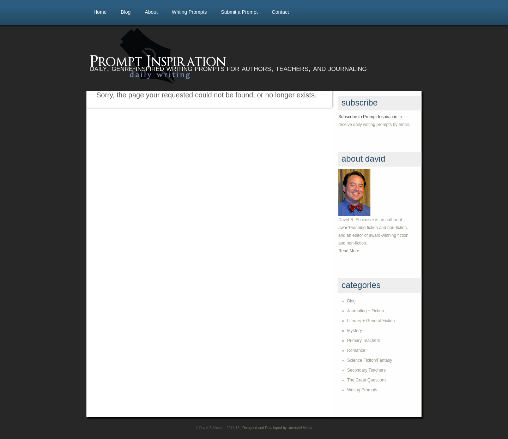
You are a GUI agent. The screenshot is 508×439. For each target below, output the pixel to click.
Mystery (354, 330)
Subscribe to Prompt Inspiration (367, 116)
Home (100, 12)
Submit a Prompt (239, 12)
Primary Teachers (363, 340)
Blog (126, 12)
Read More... (350, 250)
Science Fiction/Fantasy (369, 360)
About (151, 12)
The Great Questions (366, 380)
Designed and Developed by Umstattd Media (277, 428)
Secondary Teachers (366, 370)
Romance (356, 350)
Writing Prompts (189, 12)
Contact (280, 12)
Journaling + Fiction (365, 310)
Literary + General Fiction (371, 320)
